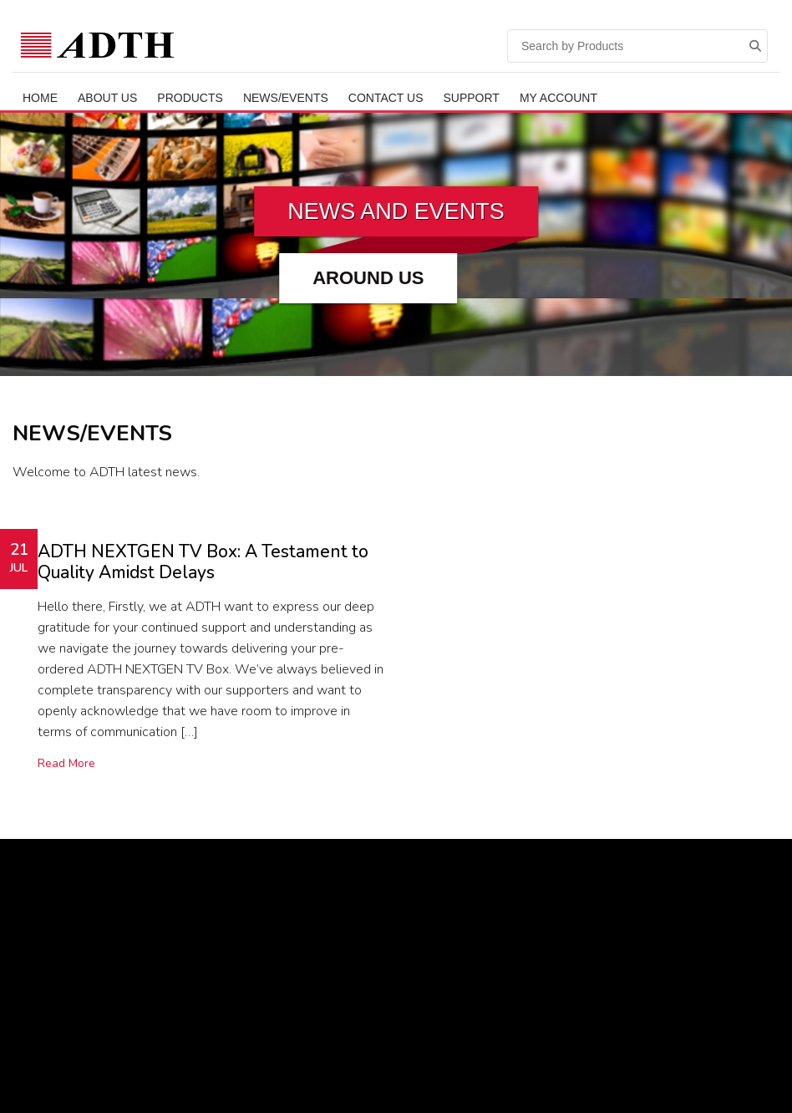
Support (472, 97)
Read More (66, 763)
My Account (558, 97)
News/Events (285, 97)
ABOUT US (107, 97)
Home (40, 97)
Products (190, 97)
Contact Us (386, 97)
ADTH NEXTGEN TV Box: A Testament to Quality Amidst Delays (203, 562)
